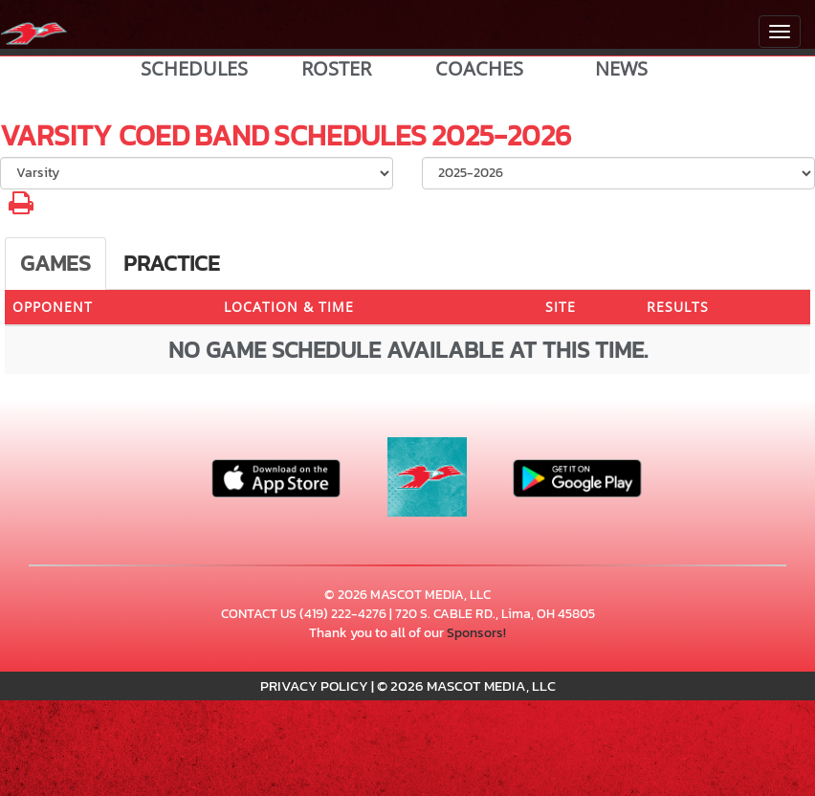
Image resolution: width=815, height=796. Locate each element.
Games (55, 263)
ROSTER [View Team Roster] (336, 68)
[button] (21, 208)
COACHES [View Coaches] (479, 68)
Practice (171, 263)
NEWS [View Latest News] (621, 68)
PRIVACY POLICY (314, 685)
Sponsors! (476, 633)
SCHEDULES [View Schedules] (194, 68)
